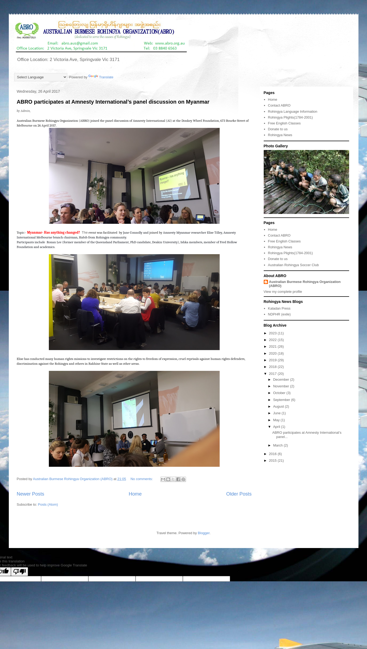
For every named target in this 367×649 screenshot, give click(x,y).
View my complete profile (283, 292)
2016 (273, 454)
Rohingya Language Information (292, 111)
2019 (273, 360)
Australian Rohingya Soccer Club (293, 265)
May (277, 420)
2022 (273, 340)
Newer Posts (30, 494)
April (277, 427)
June (277, 413)
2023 (273, 333)
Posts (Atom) (48, 504)
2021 (273, 346)
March (278, 445)
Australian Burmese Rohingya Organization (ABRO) (305, 284)
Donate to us (278, 129)
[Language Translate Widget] (40, 77)
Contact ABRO (279, 105)
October (279, 393)
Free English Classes (284, 123)
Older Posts (238, 494)
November (281, 386)
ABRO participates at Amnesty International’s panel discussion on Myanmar (113, 102)
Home (135, 494)
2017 (273, 374)
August (279, 406)
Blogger (204, 533)
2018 (273, 367)
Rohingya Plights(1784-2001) (290, 117)
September (282, 400)
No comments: (142, 479)
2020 (273, 353)
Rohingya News (280, 135)
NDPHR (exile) (279, 314)
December (281, 380)
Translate (100, 77)
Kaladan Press (279, 308)
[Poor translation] (19, 571)
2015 (273, 461)
